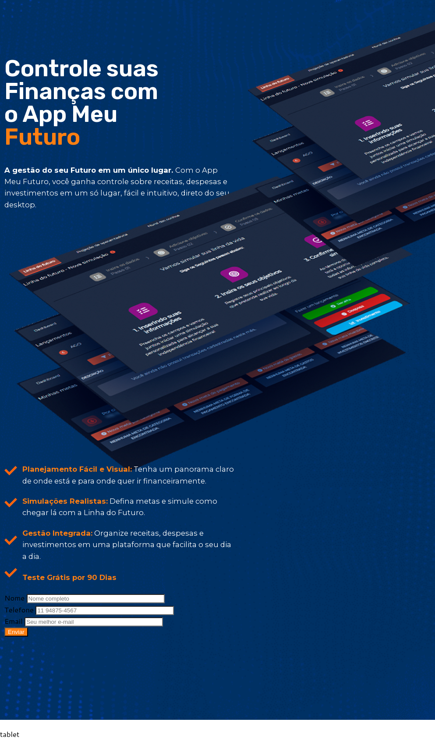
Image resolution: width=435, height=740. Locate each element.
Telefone (19, 610)
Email (14, 621)
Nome (15, 598)
